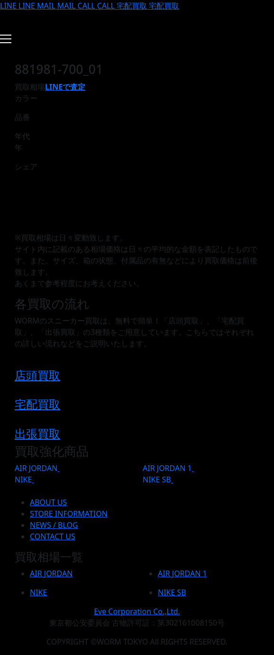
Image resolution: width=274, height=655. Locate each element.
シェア (26, 166)
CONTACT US (52, 536)
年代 (22, 136)
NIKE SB (157, 479)
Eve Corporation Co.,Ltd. (137, 611)
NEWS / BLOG (54, 525)
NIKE (23, 479)
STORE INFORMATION (69, 513)
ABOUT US (48, 502)
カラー (26, 98)
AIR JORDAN (36, 468)
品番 (22, 117)
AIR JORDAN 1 (167, 468)
